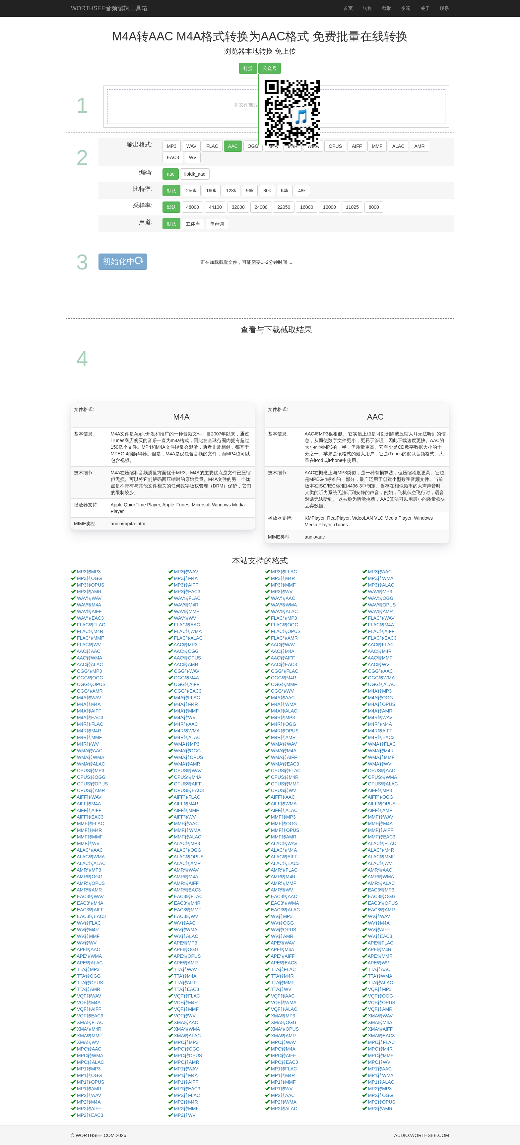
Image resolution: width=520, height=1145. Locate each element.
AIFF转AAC (283, 797)
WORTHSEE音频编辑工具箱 (109, 8)
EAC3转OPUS (383, 903)
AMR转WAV (186, 870)
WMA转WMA (90, 757)
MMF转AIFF (380, 830)
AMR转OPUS (91, 883)
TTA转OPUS (90, 982)
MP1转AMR (89, 1088)
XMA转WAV (380, 1015)
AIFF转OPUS (382, 803)
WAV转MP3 (380, 591)
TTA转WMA (380, 976)
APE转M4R (380, 949)
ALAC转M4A (284, 850)
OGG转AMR (90, 691)
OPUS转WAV (188, 770)
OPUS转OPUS (92, 783)
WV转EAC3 (380, 936)
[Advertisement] (260, 302)
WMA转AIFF (284, 757)
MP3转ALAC (381, 585)
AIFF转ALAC (284, 810)
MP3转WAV (186, 571)
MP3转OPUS (90, 585)
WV (193, 157)
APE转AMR (186, 962)
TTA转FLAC (283, 969)
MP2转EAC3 (90, 1115)
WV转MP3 (281, 916)
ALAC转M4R (381, 850)
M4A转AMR (380, 711)
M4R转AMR (283, 737)
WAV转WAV (89, 598)
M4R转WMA (187, 730)
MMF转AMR (283, 836)
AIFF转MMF (186, 810)
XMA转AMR (283, 1035)
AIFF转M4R (186, 803)
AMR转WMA (381, 876)
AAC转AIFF (283, 657)
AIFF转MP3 (380, 790)
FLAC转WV (89, 644)
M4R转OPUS (284, 730)
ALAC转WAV (284, 843)
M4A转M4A (89, 704)
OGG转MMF (284, 684)
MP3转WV (281, 591)
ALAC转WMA (91, 856)
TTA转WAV (185, 969)
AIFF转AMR (380, 810)
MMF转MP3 (283, 817)
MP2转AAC (283, 1095)
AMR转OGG (89, 876)
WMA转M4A (283, 750)
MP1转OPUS (90, 1082)
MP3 (171, 146)
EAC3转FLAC (188, 896)
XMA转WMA (187, 1029)
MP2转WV (184, 1115)
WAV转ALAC (284, 611)
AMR (419, 146)
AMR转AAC (380, 870)
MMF (377, 146)
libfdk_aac (194, 174)
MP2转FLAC (187, 1095)
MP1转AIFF (186, 1082)
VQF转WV (184, 1015)
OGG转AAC (380, 671)
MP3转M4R (283, 578)
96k (250, 190)
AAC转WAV (283, 644)
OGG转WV (282, 691)
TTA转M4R (282, 976)
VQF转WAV (89, 996)
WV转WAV (379, 916)
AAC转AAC (88, 651)
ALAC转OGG (187, 850)
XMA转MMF (89, 1035)
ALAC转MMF (381, 856)
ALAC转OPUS (189, 856)
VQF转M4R (186, 1002)
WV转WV (87, 942)
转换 (367, 8)
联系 (444, 8)
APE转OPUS (187, 956)
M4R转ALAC (187, 737)
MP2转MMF (186, 1108)
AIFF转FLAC (187, 797)
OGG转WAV (186, 671)
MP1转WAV (186, 1068)
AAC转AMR (186, 664)
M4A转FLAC (187, 697)
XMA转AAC (186, 1022)
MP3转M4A (186, 578)
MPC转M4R (380, 1049)
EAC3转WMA (285, 903)
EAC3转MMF (187, 909)
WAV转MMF (186, 611)
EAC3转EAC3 (91, 916)
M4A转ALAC (284, 711)
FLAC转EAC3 (382, 638)
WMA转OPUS (188, 757)
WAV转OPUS (382, 604)
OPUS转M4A (187, 777)
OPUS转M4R (284, 777)
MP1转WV (281, 1088)
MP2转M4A (89, 1102)
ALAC (398, 146)
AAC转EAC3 (284, 664)
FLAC (212, 146)
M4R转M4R (89, 730)
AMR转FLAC (284, 870)
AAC (233, 146)
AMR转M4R (283, 876)
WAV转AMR (380, 611)
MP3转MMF (283, 585)
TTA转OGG (89, 976)
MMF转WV (88, 843)
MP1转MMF (283, 1082)
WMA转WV (379, 764)
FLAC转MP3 (284, 618)
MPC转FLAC (381, 1042)
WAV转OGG (380, 598)
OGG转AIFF (186, 684)
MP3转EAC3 (187, 591)
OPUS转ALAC (383, 783)
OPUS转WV (283, 790)
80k (267, 190)
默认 (171, 190)
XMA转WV (88, 1042)
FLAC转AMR (284, 638)
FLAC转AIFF (381, 631)
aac (170, 174)
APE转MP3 (185, 942)
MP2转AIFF (89, 1108)
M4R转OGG (283, 724)
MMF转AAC (186, 823)
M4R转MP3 (283, 717)
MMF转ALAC (187, 836)
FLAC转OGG (284, 624)
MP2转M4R (186, 1102)
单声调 (217, 223)
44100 (215, 207)
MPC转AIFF (283, 1055)
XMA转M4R (89, 1029)
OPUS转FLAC (285, 770)
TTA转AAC (379, 969)
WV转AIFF (379, 929)
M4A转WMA (283, 704)
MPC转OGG (187, 1049)
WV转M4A (378, 923)
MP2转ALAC (284, 1108)
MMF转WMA (187, 830)
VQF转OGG (380, 996)
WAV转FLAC (187, 598)
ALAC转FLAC (382, 843)
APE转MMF (380, 956)
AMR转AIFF (186, 883)
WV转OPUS (283, 929)
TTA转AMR (88, 989)
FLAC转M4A (381, 624)
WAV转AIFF (89, 611)
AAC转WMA (89, 657)
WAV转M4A (89, 604)
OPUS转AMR (91, 790)
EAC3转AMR (381, 909)
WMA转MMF (381, 757)
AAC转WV (378, 664)
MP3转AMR (89, 591)
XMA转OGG (283, 1022)
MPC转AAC (89, 1049)
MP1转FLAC (284, 1068)
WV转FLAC (89, 923)
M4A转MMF (186, 711)
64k (285, 190)
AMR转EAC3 (187, 889)
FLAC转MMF (90, 638)
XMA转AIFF (380, 1029)
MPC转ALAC (90, 1062)
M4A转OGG (380, 697)
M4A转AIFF (89, 711)
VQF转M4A (89, 1002)
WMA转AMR (187, 764)
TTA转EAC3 (186, 989)
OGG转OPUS (91, 684)
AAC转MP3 (186, 644)
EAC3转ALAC (285, 909)
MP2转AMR (380, 1108)
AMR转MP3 (89, 870)
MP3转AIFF (186, 585)
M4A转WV (184, 717)
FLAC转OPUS (285, 631)
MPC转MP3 (186, 1042)
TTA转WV (281, 989)
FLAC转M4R (90, 631)
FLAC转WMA (188, 631)
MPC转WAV (283, 1042)
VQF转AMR (380, 1009)
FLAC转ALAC (188, 638)
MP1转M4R (283, 1075)
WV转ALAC (186, 936)
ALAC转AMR (187, 863)
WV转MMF (88, 936)
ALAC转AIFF (284, 856)
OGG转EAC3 (187, 691)
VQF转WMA (283, 1002)
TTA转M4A (185, 976)
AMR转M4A (186, 876)
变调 (406, 8)
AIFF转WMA (284, 803)
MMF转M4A (380, 823)
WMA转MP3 (186, 744)
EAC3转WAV (90, 896)
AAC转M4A (282, 651)
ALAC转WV (380, 863)
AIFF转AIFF (89, 810)
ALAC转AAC (90, 850)
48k (302, 190)
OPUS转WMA (382, 777)
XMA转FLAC (90, 1022)
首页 (348, 8)
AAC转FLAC (381, 644)
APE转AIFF (282, 956)
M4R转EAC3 (381, 737)
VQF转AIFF (89, 1009)
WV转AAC (184, 923)
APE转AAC (88, 949)
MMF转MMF (90, 836)
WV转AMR (282, 936)
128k (231, 190)
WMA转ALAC (91, 764)
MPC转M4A (283, 1049)
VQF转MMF (186, 1009)
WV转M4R (88, 929)
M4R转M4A (380, 724)
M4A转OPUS (381, 704)
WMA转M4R (381, 750)
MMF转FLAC (90, 823)
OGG (253, 146)
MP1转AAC (380, 1068)
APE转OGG (186, 949)
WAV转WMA (284, 604)
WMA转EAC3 (285, 764)
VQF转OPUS (381, 1002)
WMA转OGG (187, 750)
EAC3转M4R (187, 903)
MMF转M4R (89, 830)
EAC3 (173, 157)
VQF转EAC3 (90, 1015)
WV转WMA (185, 929)
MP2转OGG (380, 1095)
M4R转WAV (380, 717)
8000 (374, 207)
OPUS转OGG (91, 777)
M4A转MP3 (380, 691)
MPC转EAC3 (284, 1062)
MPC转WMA (90, 1055)
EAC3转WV (186, 916)
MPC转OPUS (188, 1055)
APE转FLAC (381, 942)
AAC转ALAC (90, 664)
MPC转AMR (186, 1062)
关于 (425, 8)
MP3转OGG (89, 578)
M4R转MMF (89, 737)
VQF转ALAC (284, 1009)
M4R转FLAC (90, 724)
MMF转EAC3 (381, 836)
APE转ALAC (90, 962)
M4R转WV (88, 744)
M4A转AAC (283, 697)
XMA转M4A (380, 1022)
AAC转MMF (380, 657)
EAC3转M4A (90, 903)
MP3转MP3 (89, 571)
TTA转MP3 (88, 969)
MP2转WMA (283, 1102)
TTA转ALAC (380, 982)
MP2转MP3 (380, 1088)
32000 (238, 207)
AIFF (357, 146)
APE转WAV (282, 942)
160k (211, 190)
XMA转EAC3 (381, 1035)
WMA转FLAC (382, 744)
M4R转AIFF (380, 730)
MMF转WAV (380, 817)
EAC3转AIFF (90, 909)
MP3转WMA (380, 578)
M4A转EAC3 (90, 717)
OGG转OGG (90, 677)
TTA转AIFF (185, 982)
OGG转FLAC (284, 671)
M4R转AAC (186, 724)
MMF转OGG (284, 823)
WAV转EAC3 (90, 618)
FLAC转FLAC (91, 624)
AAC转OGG (186, 651)
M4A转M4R (186, 704)
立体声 (193, 223)
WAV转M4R (186, 604)
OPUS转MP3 (90, 770)
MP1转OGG (89, 1075)
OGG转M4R (283, 677)
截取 (386, 8)
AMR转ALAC (381, 883)
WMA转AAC (89, 750)
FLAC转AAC (187, 624)
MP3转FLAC (284, 571)
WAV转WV (185, 618)
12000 (329, 207)
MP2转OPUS (381, 1102)
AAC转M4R (380, 651)
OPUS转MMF (285, 783)
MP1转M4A (186, 1075)
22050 (283, 207)
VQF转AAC (283, 996)
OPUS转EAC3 (189, 790)
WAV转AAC (283, 598)
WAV (191, 146)
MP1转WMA (380, 1075)
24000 (261, 207)
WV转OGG (282, 923)
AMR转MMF (283, 883)
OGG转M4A (186, 677)
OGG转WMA (381, 677)
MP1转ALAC (381, 1082)
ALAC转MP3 (187, 843)
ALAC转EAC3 (285, 863)
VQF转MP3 (380, 989)
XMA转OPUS (285, 1029)
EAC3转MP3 (381, 889)
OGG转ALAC (381, 684)
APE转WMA (89, 956)
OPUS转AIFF (188, 783)
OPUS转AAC (381, 770)
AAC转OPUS (187, 657)
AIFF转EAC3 (90, 817)
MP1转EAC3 (187, 1088)
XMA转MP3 (283, 1015)
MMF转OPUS (285, 830)
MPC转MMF (380, 1055)
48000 (192, 207)
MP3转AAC (380, 571)
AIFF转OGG (380, 797)
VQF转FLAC (187, 996)
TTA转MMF (282, 982)
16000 (306, 207)
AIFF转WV (185, 817)
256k (191, 190)
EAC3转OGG (381, 896)
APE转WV (378, 962)
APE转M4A (282, 949)
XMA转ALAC (187, 1035)
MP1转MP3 (89, 1068)
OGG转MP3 (89, 671)
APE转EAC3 (284, 962)
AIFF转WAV (89, 797)
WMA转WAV (284, 744)
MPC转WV (379, 1062)
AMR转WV (282, 889)
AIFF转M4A (89, 803)
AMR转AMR (89, 889)
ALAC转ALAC (91, 863)
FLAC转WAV (381, 618)
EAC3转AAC (284, 896)
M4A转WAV (89, 697)
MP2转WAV (89, 1095)
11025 (352, 207)
